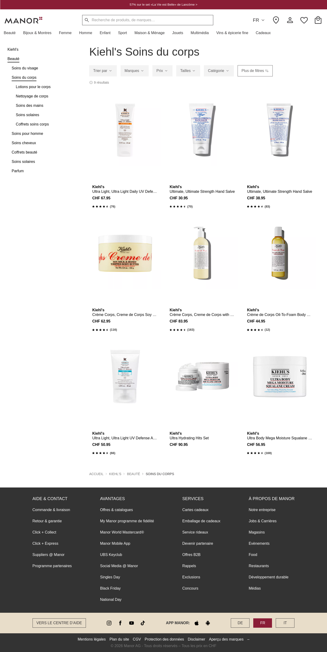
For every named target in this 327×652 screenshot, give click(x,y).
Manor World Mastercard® (122, 532)
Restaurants (259, 566)
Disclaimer (196, 639)
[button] (11, 33)
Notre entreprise (262, 510)
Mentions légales (92, 639)
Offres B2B (191, 555)
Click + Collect (44, 532)
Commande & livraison (51, 510)
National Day (111, 600)
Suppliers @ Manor (49, 555)
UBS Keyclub (111, 555)
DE (240, 623)
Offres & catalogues (116, 510)
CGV (137, 639)
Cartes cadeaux (195, 510)
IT (285, 623)
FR (259, 20)
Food (253, 555)
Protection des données (164, 639)
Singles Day (110, 577)
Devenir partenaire (197, 543)
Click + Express (46, 543)
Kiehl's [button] (115, 474)
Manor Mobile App (115, 543)
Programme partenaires (52, 566)
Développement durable (268, 577)
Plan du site (119, 639)
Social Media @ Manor (119, 566)
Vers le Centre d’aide (59, 623)
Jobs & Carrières (262, 521)
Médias (255, 588)
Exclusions (191, 577)
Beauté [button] (133, 474)
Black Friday (110, 588)
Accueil (96, 474)
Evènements (259, 543)
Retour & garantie (47, 521)
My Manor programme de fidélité (127, 521)
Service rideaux (195, 532)
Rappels (189, 566)
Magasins (257, 532)
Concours (190, 588)
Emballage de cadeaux (201, 521)
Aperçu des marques (226, 639)
